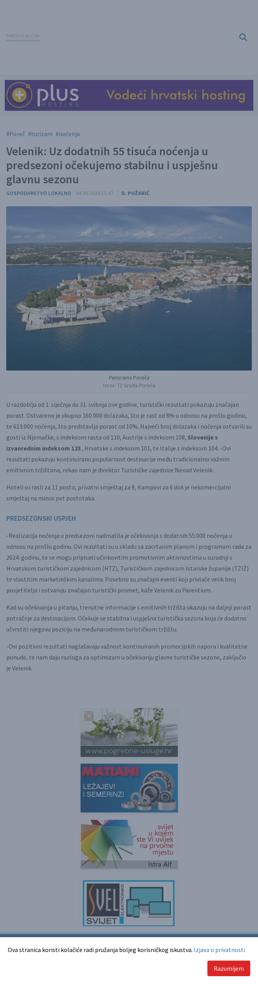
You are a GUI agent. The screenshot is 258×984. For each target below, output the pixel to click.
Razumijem (229, 968)
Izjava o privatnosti (219, 950)
